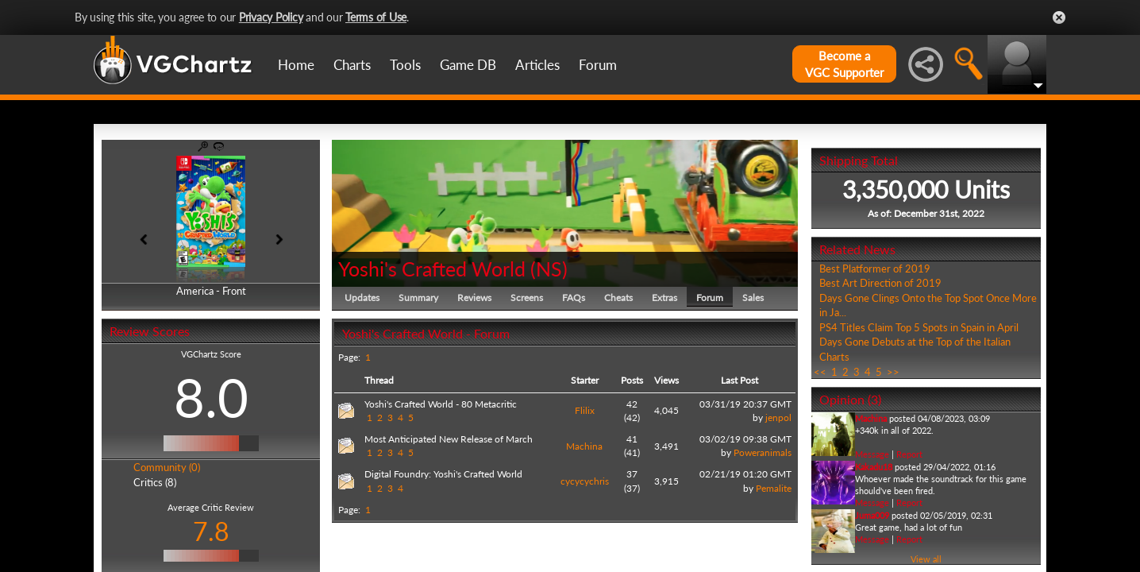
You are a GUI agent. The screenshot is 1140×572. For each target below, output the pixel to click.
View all (926, 559)
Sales (753, 297)
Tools (405, 64)
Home (296, 64)
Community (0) (166, 467)
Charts (352, 64)
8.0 (211, 397)
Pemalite (773, 488)
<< (820, 371)
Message (872, 454)
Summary (418, 297)
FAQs (573, 297)
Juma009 (872, 515)
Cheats (618, 297)
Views (666, 380)
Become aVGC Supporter (844, 63)
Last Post (739, 380)
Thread (379, 380)
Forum (598, 64)
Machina (584, 446)
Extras (664, 297)
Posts (632, 380)
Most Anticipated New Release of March (448, 439)
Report (909, 454)
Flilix (585, 410)
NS (549, 268)
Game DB (468, 64)
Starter (585, 380)
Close (1059, 17)
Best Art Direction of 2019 (880, 282)
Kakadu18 (873, 467)
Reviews (474, 297)
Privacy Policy (271, 17)
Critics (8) (154, 482)
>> (893, 371)
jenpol (778, 417)
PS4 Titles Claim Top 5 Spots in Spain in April (919, 327)
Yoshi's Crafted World (432, 268)
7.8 (211, 531)
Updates (362, 297)
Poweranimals (762, 452)
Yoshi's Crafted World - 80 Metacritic (440, 404)
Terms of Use (375, 17)
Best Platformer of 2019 (874, 268)
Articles (537, 64)
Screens (526, 297)
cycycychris (584, 481)
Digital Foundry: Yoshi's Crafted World (443, 474)
